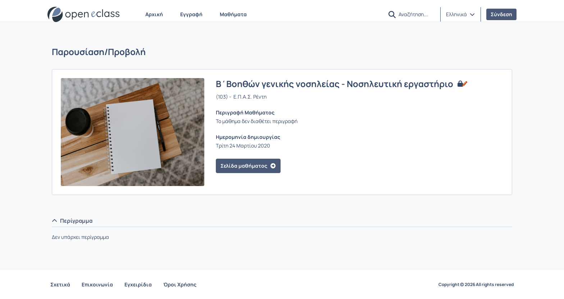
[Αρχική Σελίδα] (83, 14)
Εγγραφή (191, 14)
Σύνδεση (501, 14)
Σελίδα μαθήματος (248, 165)
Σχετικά (60, 284)
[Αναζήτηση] (417, 14)
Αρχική (154, 14)
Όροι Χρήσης (179, 284)
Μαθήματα (233, 14)
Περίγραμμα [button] (72, 221)
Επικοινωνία (97, 284)
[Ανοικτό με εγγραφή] (461, 83)
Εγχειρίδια (138, 284)
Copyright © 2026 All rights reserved (476, 284)
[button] (392, 14)
